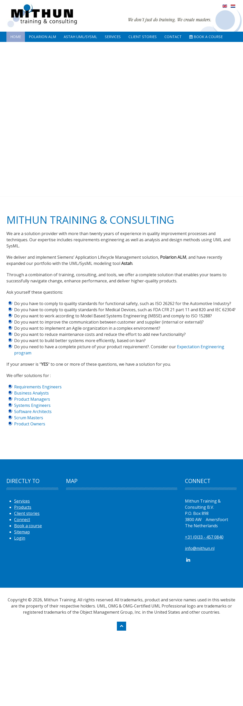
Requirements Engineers (38, 387)
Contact (173, 36)
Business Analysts (31, 393)
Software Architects (33, 411)
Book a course (28, 526)
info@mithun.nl (199, 548)
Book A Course (206, 36)
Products (22, 507)
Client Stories (142, 36)
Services (113, 36)
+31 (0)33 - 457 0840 (204, 537)
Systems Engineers (32, 405)
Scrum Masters (28, 418)
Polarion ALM (42, 36)
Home (15, 36)
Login (19, 538)
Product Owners (29, 424)
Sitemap (22, 532)
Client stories (27, 513)
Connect (22, 519)
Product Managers (32, 399)
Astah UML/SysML (80, 36)
